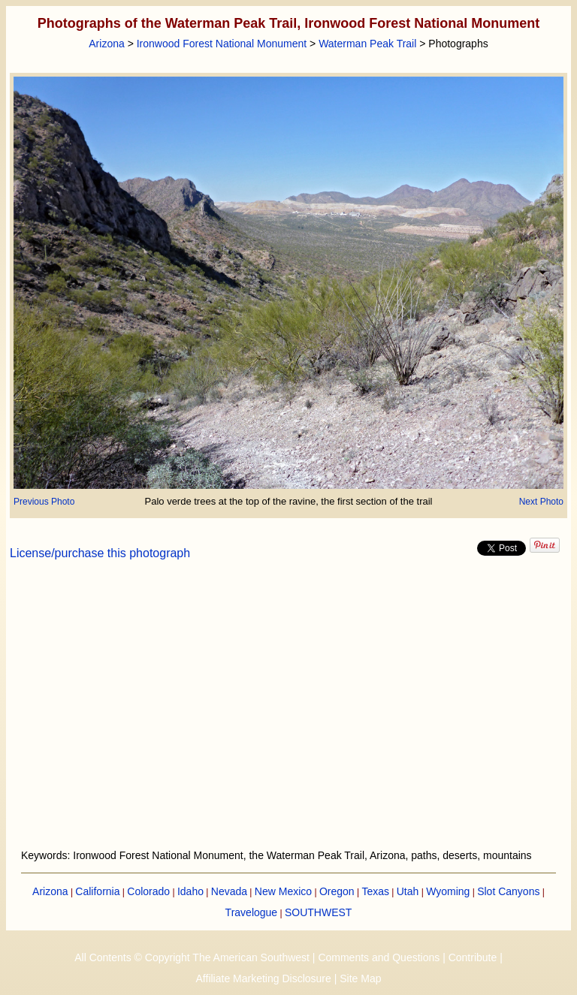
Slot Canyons (508, 891)
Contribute (473, 957)
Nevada (229, 891)
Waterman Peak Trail (367, 44)
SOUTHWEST (318, 912)
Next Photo (541, 501)
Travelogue (251, 912)
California (97, 891)
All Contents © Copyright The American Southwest (192, 957)
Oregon (337, 891)
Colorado (148, 891)
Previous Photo (44, 501)
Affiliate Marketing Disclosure (263, 978)
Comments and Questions (379, 957)
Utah (408, 891)
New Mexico (283, 891)
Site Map (360, 978)
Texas (375, 891)
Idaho (190, 891)
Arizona (106, 44)
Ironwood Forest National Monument (222, 44)
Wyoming (448, 891)
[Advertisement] (289, 713)
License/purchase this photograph (100, 553)
